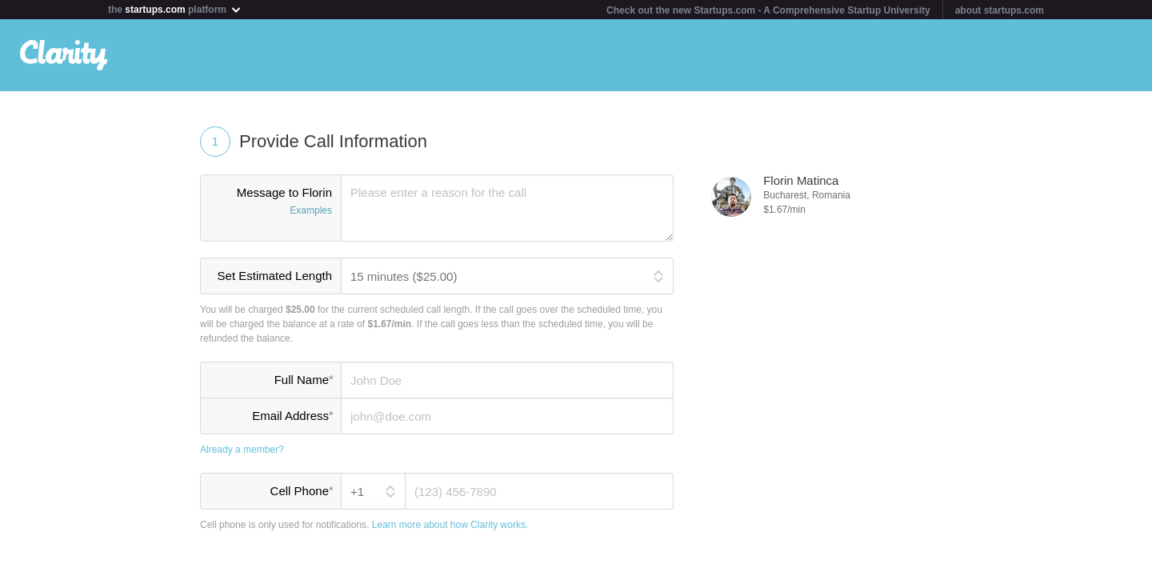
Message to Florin (271, 202)
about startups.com (999, 10)
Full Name (303, 379)
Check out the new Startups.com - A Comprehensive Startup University (768, 10)
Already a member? (242, 449)
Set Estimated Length (275, 275)
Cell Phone (301, 490)
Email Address (292, 415)
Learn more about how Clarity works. (450, 524)
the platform (175, 9)
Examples (311, 210)
